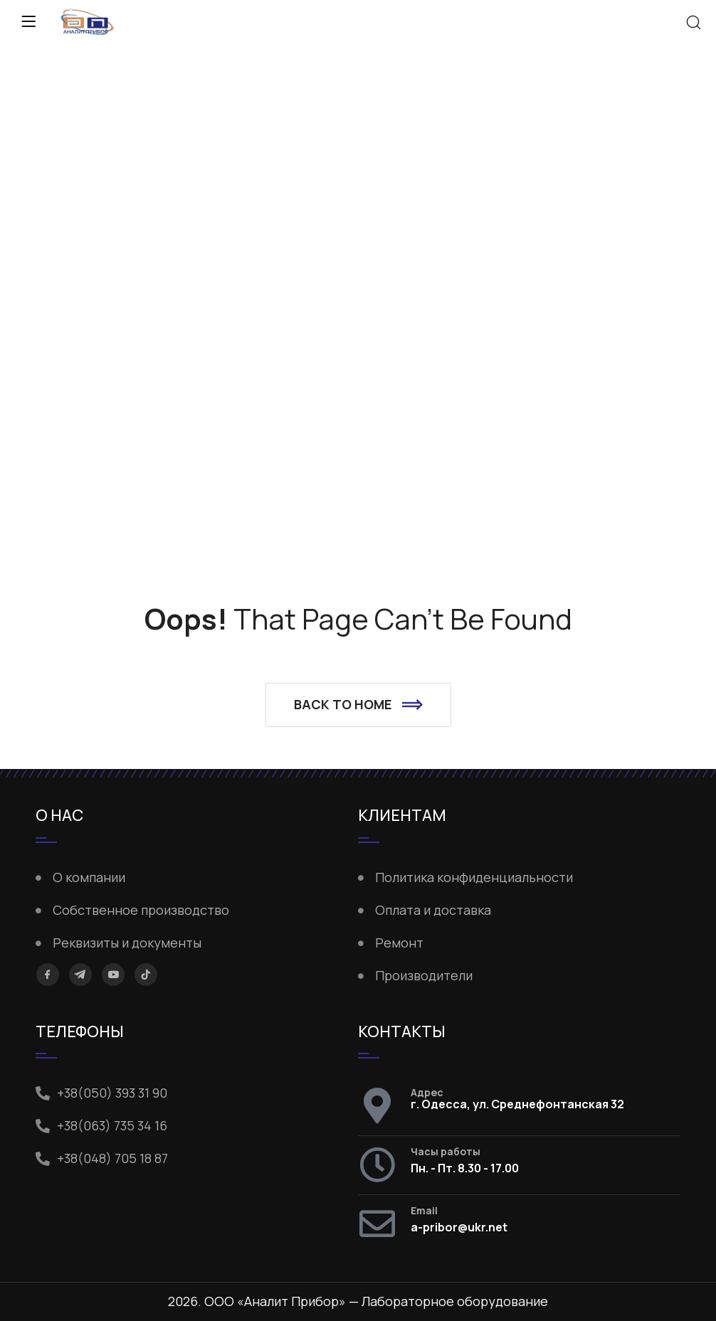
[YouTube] (113, 974)
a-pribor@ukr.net (459, 1227)
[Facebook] (47, 974)
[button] (358, 705)
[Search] (693, 23)
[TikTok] (146, 974)
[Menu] (28, 21)
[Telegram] (80, 974)
